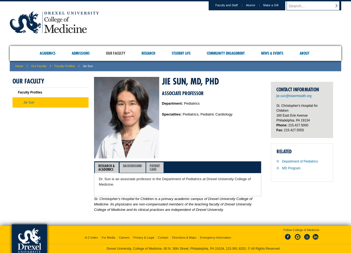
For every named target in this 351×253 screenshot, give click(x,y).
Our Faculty (39, 66)
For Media (108, 237)
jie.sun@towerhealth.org (294, 96)
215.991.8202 (236, 249)
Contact (163, 237)
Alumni (255, 5)
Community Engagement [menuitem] (226, 53)
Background (132, 167)
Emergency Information (215, 237)
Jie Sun (28, 102)
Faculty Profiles (65, 66)
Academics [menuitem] (47, 53)
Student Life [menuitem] (181, 53)
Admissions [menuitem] (81, 53)
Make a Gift (276, 5)
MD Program (291, 168)
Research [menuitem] (148, 53)
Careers (124, 237)
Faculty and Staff (232, 5)
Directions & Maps (184, 237)
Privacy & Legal (143, 237)
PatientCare (155, 167)
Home (19, 66)
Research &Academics (106, 167)
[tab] (107, 167)
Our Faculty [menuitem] (115, 53)
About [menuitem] (304, 53)
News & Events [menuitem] (272, 53)
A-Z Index (91, 237)
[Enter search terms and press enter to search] (316, 5)
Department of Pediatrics (300, 161)
